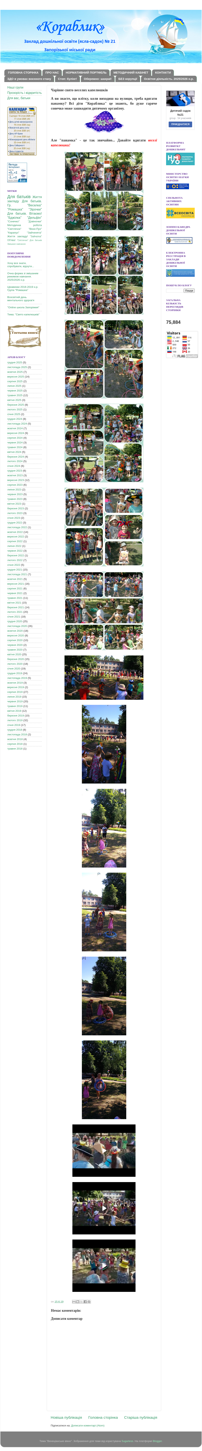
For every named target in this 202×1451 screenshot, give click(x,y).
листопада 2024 (17, 423)
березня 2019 (15, 715)
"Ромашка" (15, 209)
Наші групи (15, 87)
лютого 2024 (14, 461)
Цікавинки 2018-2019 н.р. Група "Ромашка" (22, 288)
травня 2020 (14, 649)
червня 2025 (15, 390)
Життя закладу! (17, 236)
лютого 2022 (14, 560)
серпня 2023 (15, 484)
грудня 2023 (14, 470)
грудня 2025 (14, 362)
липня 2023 (14, 489)
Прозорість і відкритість (24, 92)
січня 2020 (13, 668)
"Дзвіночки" (35, 221)
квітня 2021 (14, 602)
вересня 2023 (15, 480)
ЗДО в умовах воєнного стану (29, 78)
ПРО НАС (52, 72)
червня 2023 (15, 494)
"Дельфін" (34, 217)
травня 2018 (14, 748)
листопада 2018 (17, 734)
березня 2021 (15, 607)
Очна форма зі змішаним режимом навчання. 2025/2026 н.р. (22, 276)
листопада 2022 (17, 527)
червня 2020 (15, 644)
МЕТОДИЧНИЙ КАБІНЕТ (130, 72)
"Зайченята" (34, 232)
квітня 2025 (14, 400)
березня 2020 (15, 659)
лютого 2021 (14, 611)
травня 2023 (14, 499)
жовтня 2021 (15, 579)
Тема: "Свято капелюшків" (23, 314)
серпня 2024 (15, 437)
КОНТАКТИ (163, 72)
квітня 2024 (14, 451)
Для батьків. (32, 201)
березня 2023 (15, 508)
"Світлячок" (14, 228)
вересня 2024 (15, 433)
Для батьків (19, 196)
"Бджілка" (14, 217)
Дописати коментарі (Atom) (87, 1425)
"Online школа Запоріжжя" (23, 307)
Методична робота (24, 225)
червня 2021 (15, 593)
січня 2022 (13, 564)
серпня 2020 (15, 640)
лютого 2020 (14, 663)
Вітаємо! (35, 213)
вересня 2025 (15, 376)
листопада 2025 (17, 367)
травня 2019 (14, 706)
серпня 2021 (15, 588)
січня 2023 (13, 517)
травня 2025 (14, 395)
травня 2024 (14, 447)
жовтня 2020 (15, 630)
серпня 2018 (15, 743)
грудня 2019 (14, 673)
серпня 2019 (15, 691)
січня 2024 (13, 465)
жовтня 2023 (15, 475)
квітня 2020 (14, 654)
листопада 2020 (17, 626)
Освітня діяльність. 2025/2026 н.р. (169, 78)
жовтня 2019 (15, 682)
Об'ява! (11, 240)
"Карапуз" (13, 232)
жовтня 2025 (15, 371)
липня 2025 (14, 385)
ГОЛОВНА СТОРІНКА (23, 72)
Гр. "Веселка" (24, 205)
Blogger (157, 1441)
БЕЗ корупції (127, 78)
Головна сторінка (103, 1417)
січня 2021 (13, 616)
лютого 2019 (14, 720)
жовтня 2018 (15, 739)
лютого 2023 (14, 513)
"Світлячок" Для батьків (29, 240)
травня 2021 (14, 597)
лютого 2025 (14, 409)
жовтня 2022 (15, 532)
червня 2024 (15, 442)
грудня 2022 (14, 522)
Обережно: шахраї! (98, 78)
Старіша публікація (140, 1417)
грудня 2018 (14, 729)
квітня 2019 (14, 710)
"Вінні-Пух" (35, 228)
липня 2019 (14, 696)
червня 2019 (15, 701)
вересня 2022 (15, 536)
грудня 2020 (14, 621)
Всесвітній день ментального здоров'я (20, 299)
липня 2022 (14, 546)
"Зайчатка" (36, 236)
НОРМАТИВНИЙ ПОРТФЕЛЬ (86, 72)
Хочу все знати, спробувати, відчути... (20, 265)
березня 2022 (15, 555)
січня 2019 (13, 725)
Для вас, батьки (18, 98)
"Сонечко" (13, 221)
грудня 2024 (14, 418)
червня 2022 (15, 550)
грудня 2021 (14, 569)
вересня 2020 (15, 635)
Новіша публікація (66, 1417)
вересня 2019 (15, 687)
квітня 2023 (14, 503)
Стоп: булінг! (67, 78)
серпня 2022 (15, 541)
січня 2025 (13, 414)
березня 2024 (15, 456)
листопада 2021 (17, 574)
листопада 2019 (17, 678)
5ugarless (127, 1441)
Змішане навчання (16, 244)
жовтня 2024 (15, 428)
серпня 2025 (15, 381)
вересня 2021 (15, 583)
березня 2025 (15, 404)
